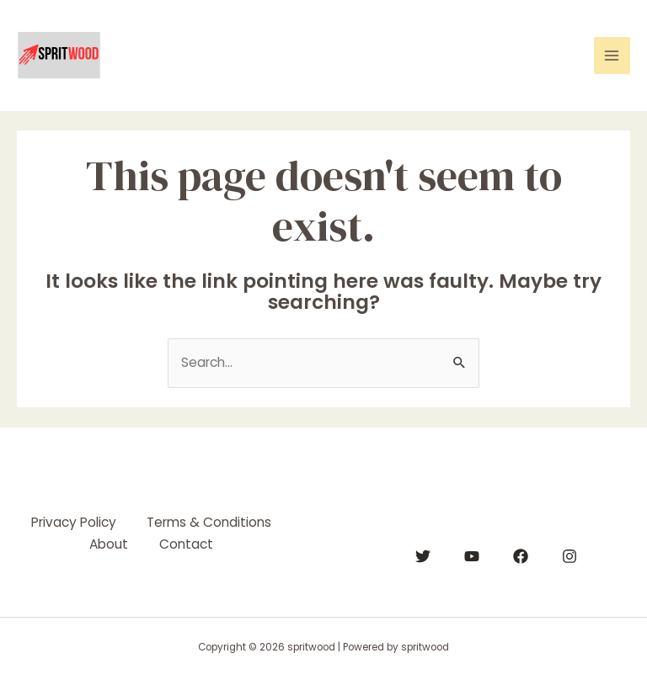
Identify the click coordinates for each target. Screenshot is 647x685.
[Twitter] (422, 556)
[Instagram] (569, 556)
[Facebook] (520, 556)
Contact (188, 542)
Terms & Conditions (210, 522)
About (107, 542)
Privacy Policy (72, 522)
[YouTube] (471, 556)
